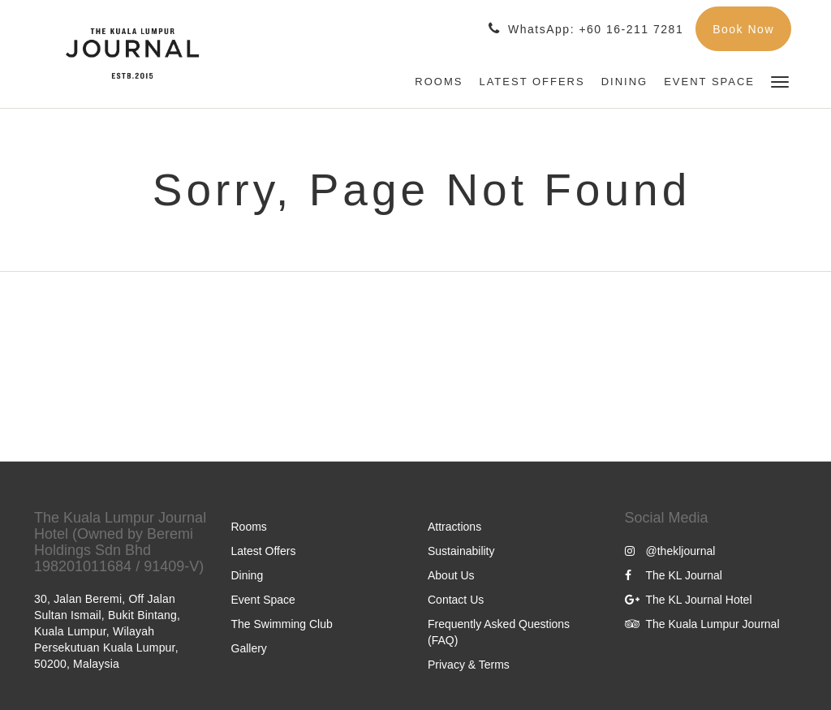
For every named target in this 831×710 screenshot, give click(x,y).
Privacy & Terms (469, 664)
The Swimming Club (282, 623)
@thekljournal (670, 550)
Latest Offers (263, 550)
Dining (247, 575)
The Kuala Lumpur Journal (702, 623)
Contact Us (456, 599)
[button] (780, 80)
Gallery (249, 648)
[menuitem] (439, 82)
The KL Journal (673, 575)
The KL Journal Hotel (688, 599)
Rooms (249, 526)
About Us (451, 575)
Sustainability (461, 550)
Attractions (454, 526)
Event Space (263, 599)
